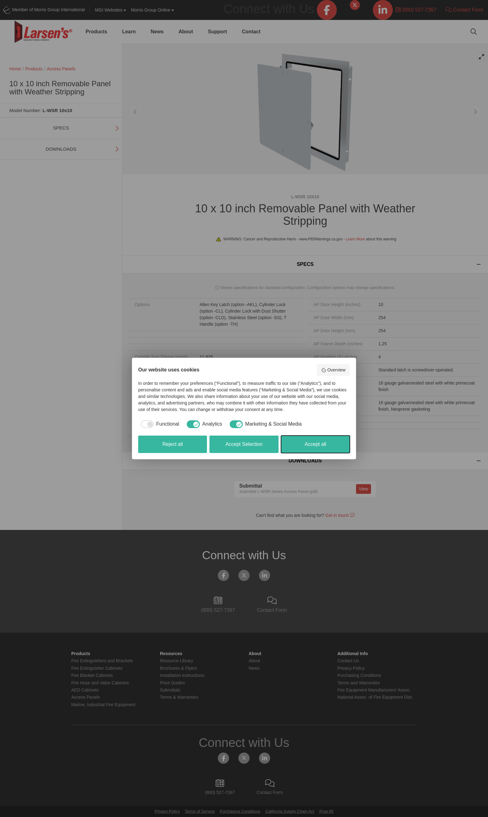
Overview (333, 370)
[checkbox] (158, 424)
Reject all (172, 444)
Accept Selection (243, 444)
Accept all (315, 444)
